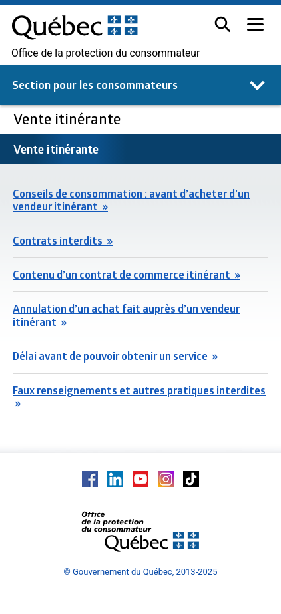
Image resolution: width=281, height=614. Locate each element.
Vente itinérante (68, 118)
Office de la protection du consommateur (105, 53)
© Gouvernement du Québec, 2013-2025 (141, 572)
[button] (223, 24)
